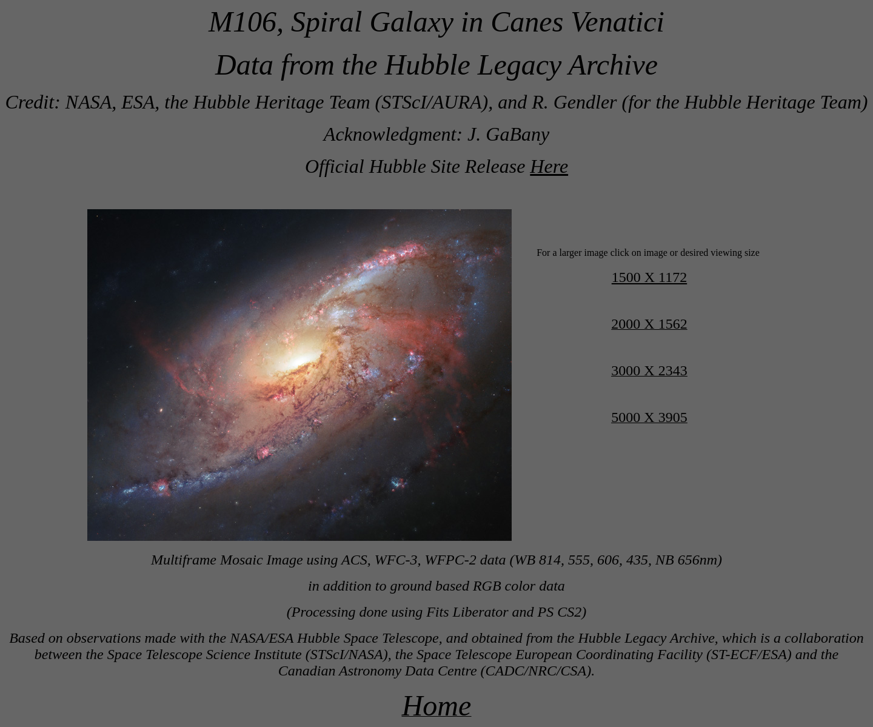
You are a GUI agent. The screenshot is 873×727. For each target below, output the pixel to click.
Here (549, 166)
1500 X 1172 (649, 277)
